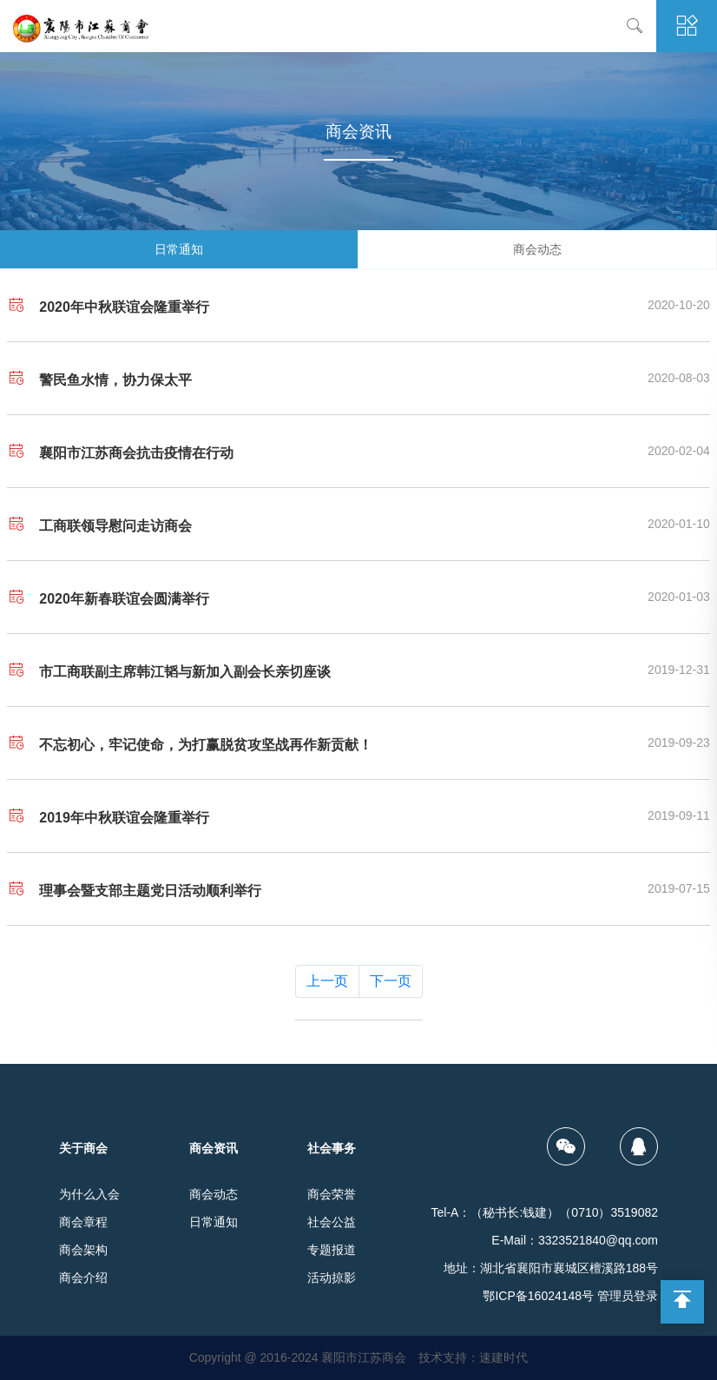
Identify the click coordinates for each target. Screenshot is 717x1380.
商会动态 (537, 249)
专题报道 (331, 1250)
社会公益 (331, 1222)
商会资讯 (213, 1148)
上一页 (327, 981)
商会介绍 (83, 1277)
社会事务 (331, 1148)
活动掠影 (331, 1277)
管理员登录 (627, 1296)
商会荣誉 (331, 1194)
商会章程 (83, 1222)
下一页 (390, 981)
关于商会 (83, 1148)
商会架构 (83, 1250)
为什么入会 (89, 1194)
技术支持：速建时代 (473, 1357)
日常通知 (179, 249)
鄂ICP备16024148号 (538, 1296)
